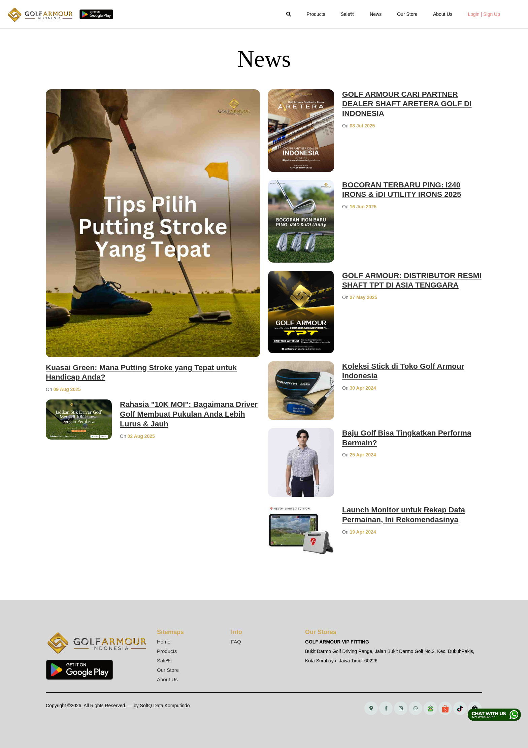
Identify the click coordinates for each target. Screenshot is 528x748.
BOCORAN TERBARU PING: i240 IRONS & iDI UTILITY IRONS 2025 (405, 189)
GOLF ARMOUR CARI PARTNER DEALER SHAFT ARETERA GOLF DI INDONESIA (411, 103)
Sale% (347, 14)
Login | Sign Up (484, 14)
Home (163, 642)
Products (315, 14)
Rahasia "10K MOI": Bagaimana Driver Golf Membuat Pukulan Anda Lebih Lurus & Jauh (187, 413)
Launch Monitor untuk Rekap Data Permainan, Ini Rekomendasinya (407, 514)
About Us (443, 14)
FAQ (236, 642)
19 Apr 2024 (363, 532)
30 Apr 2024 (363, 388)
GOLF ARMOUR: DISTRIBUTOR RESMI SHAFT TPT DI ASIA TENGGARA (402, 285)
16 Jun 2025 (363, 206)
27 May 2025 (363, 307)
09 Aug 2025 (67, 389)
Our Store (407, 14)
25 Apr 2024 (363, 454)
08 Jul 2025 (362, 125)
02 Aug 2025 (141, 436)
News (376, 14)
